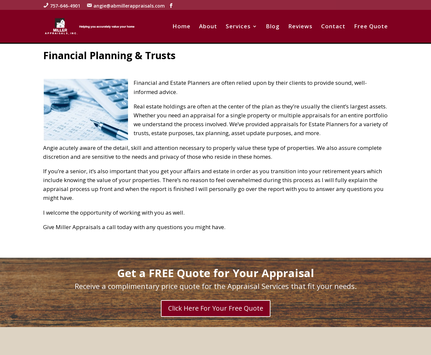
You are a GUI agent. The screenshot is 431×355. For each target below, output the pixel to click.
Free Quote (371, 27)
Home (181, 27)
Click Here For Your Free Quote (215, 308)
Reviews (300, 27)
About (208, 27)
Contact (333, 27)
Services (238, 27)
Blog (273, 27)
